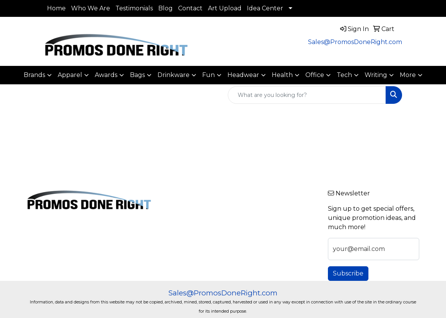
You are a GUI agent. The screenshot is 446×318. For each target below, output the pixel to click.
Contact (190, 8)
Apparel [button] (70, 75)
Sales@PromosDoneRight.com (355, 42)
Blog (165, 8)
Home (56, 8)
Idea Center (265, 8)
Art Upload (225, 8)
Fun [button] (208, 75)
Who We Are (90, 8)
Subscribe (348, 273)
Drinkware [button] (173, 75)
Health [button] (282, 75)
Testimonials (134, 8)
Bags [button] (137, 75)
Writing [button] (376, 75)
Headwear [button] (243, 75)
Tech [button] (344, 75)
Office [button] (314, 75)
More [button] (408, 75)
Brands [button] (34, 75)
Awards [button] (106, 75)
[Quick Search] (307, 95)
